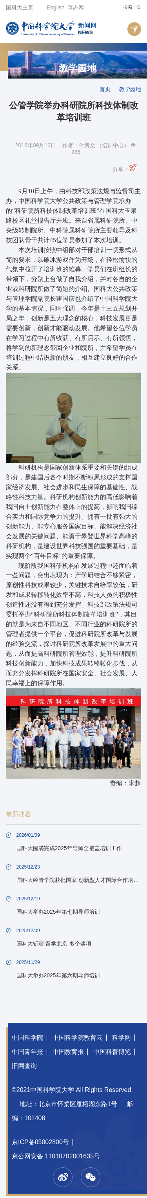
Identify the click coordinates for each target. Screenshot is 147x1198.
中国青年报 (27, 1051)
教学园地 (77, 68)
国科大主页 (19, 7)
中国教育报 (68, 1051)
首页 (105, 89)
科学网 (121, 1037)
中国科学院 (27, 1037)
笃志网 (75, 7)
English (56, 7)
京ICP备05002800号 (40, 1142)
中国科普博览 (112, 1051)
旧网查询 (24, 1066)
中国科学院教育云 (78, 1037)
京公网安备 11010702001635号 (56, 1156)
